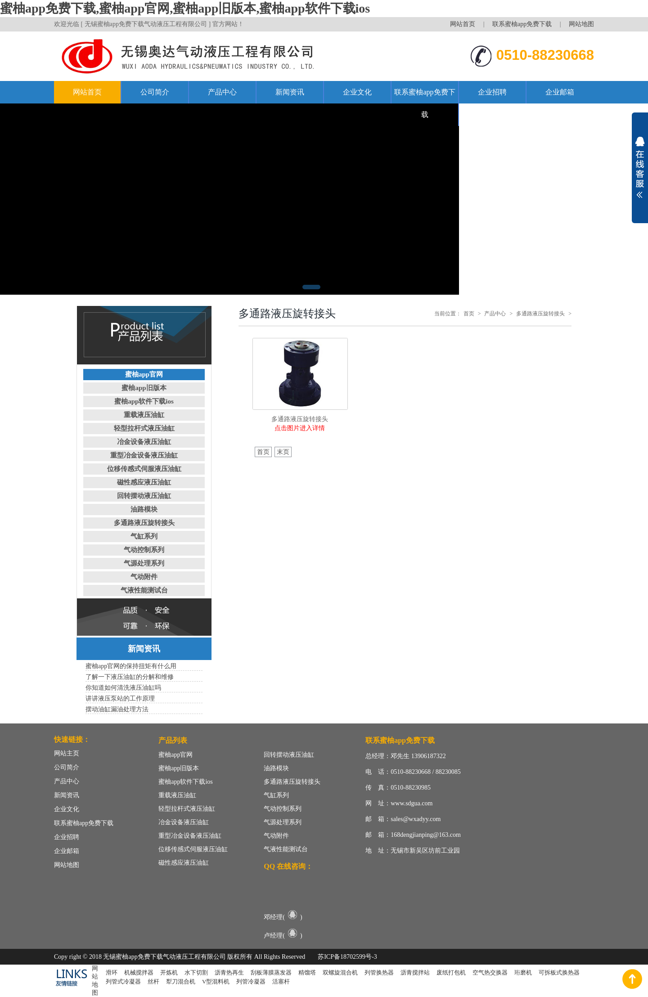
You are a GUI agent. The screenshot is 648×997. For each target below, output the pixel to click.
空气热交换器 (490, 972)
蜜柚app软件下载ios (144, 401)
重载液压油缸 (144, 414)
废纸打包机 (451, 972)
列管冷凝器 (251, 981)
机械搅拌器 (138, 972)
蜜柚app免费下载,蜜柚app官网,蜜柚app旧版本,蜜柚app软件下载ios (185, 8)
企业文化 (357, 92)
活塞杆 (281, 981)
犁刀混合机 (180, 981)
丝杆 (153, 981)
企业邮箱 (559, 92)
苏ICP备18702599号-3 (347, 956)
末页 (283, 452)
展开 (640, 167)
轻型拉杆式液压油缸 (144, 428)
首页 (469, 313)
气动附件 (144, 576)
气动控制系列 (144, 549)
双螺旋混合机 (340, 972)
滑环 (111, 972)
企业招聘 (492, 92)
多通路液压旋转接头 (144, 522)
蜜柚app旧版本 (144, 387)
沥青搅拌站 (415, 972)
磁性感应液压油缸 (144, 482)
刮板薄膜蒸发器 (271, 972)
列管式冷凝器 (123, 981)
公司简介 (154, 92)
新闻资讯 (289, 92)
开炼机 (169, 972)
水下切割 (196, 972)
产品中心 (222, 92)
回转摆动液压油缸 (144, 495)
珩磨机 (523, 972)
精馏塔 (307, 972)
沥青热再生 (229, 972)
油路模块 (144, 509)
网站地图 (581, 24)
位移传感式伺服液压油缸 (144, 468)
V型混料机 (216, 981)
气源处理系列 (144, 563)
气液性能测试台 (144, 590)
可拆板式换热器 (559, 972)
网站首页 (462, 24)
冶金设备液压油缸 (144, 441)
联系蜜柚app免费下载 (522, 24)
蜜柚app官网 (144, 374)
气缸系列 (144, 536)
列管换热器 (379, 972)
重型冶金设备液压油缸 (144, 455)
